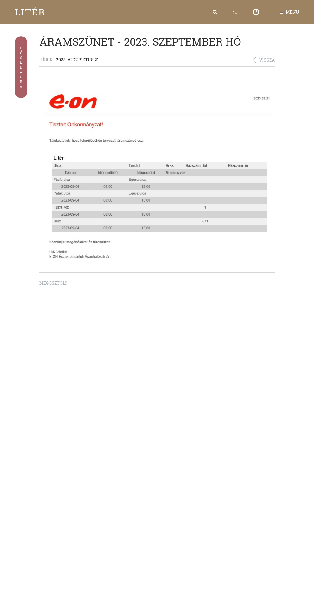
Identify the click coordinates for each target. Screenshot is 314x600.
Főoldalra (21, 67)
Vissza (267, 60)
